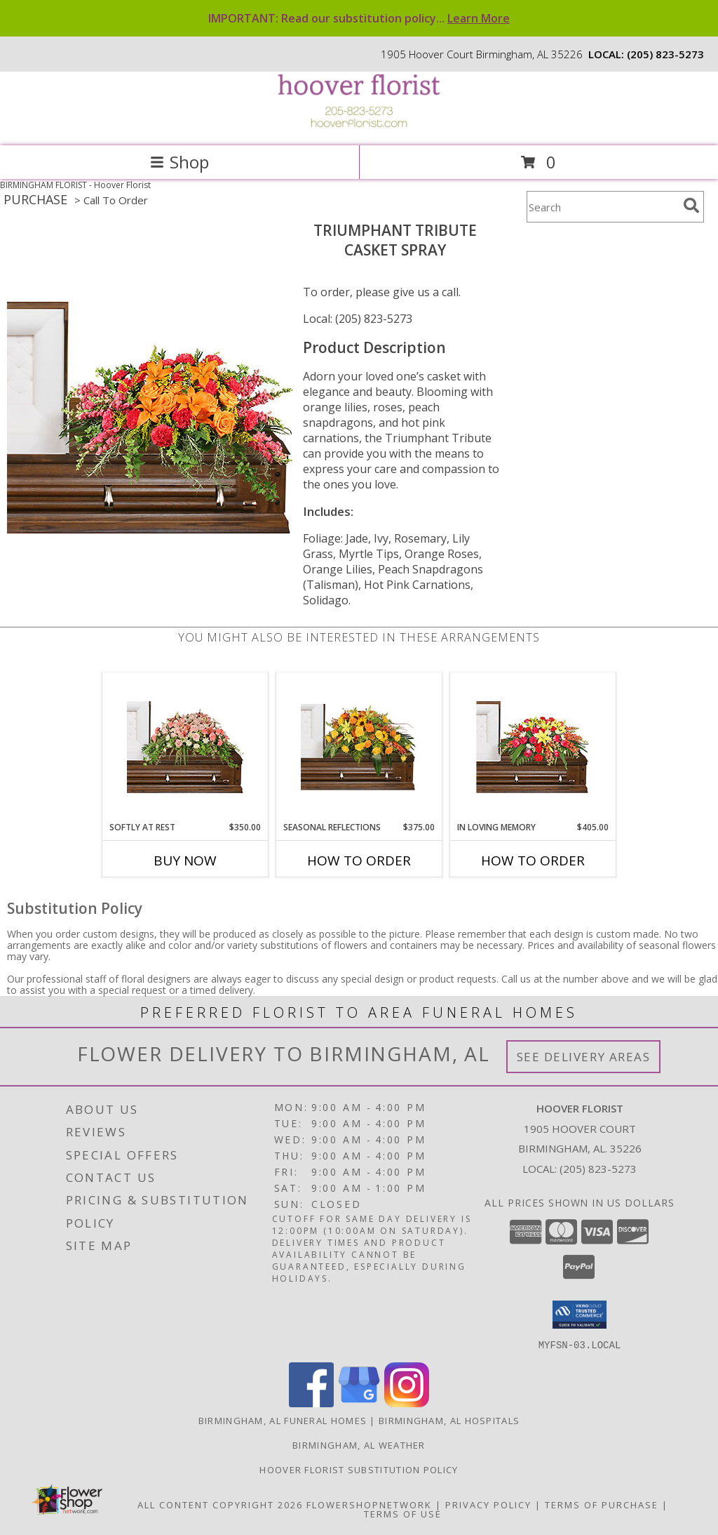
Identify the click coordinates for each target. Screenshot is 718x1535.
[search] (691, 205)
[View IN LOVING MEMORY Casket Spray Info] (533, 747)
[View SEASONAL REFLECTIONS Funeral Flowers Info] (359, 747)
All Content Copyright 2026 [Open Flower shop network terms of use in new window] (220, 1504)
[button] (580, 1315)
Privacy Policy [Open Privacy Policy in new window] (488, 1504)
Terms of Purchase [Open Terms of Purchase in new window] (601, 1504)
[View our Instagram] (406, 1402)
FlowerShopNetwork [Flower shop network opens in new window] (369, 1504)
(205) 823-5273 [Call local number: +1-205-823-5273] (665, 54)
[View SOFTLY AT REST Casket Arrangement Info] (185, 747)
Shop (179, 161)
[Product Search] (602, 207)
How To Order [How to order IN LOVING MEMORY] (533, 860)
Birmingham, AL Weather (359, 1444)
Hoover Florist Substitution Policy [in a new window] (358, 1469)
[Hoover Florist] (359, 125)
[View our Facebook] (311, 1402)
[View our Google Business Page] (359, 1402)
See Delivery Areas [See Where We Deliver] (584, 1057)
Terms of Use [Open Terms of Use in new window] (403, 1513)
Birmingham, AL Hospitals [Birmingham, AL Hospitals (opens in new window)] (449, 1420)
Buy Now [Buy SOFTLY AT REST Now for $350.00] (185, 860)
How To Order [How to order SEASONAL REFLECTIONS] (359, 860)
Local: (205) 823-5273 (357, 318)
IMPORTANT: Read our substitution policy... (359, 18)
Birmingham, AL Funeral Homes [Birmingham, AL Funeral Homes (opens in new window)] (282, 1420)
